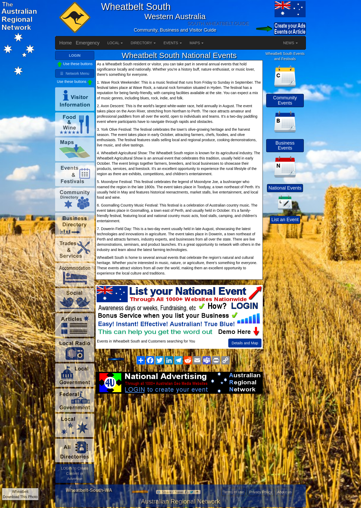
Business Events (284, 145)
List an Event (285, 219)
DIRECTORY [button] (143, 43)
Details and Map (245, 343)
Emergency (88, 42)
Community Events (285, 100)
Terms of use (233, 492)
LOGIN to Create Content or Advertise (74, 473)
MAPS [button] (197, 43)
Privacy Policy (260, 492)
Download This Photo (20, 497)
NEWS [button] (290, 43)
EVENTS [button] (173, 43)
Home (65, 42)
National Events (285, 188)
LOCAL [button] (115, 43)
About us (284, 492)
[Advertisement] (179, 435)
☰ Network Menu (74, 73)
